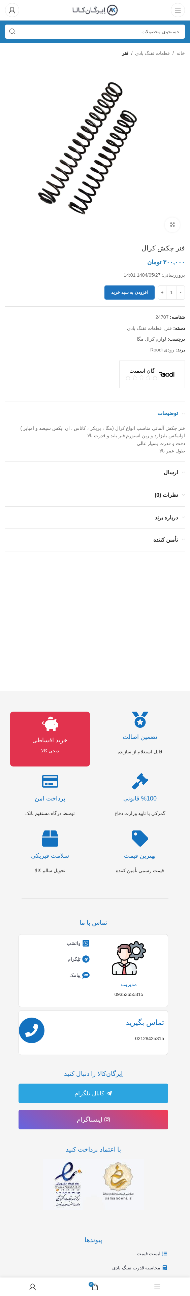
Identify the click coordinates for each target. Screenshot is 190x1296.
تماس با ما (93, 922)
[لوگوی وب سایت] (95, 9)
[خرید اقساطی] (50, 724)
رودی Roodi (162, 350)
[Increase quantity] (162, 293)
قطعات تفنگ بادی (152, 53)
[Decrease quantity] (181, 293)
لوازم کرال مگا (151, 339)
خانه (181, 53)
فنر (125, 53)
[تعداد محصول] (171, 293)
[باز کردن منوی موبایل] (177, 10)
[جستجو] (95, 32)
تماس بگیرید (145, 1022)
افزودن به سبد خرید (129, 292)
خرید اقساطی (49, 740)
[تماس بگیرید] (31, 1030)
